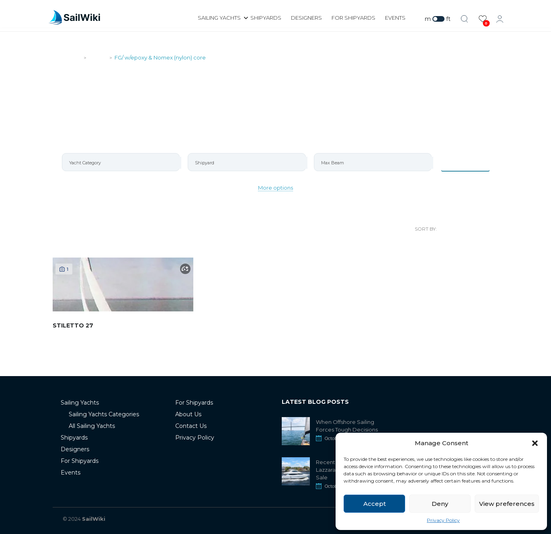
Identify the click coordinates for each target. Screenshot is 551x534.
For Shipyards (353, 17)
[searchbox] (124, 163)
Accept (374, 503)
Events (395, 17)
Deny (440, 503)
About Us (188, 414)
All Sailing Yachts (92, 426)
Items (465, 162)
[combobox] (121, 162)
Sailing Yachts (219, 17)
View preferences (507, 503)
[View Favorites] (483, 19)
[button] (535, 443)
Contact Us (191, 426)
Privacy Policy (443, 520)
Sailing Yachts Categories (104, 414)
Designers (306, 17)
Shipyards (265, 17)
